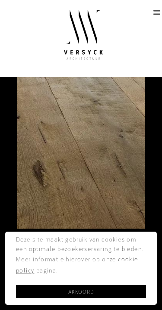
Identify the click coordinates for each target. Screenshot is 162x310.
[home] (81, 35)
